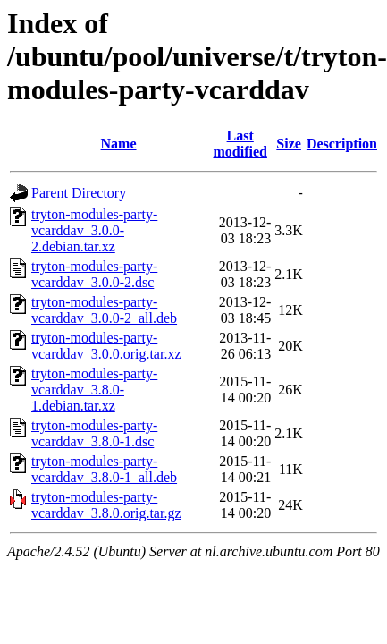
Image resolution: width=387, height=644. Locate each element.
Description (342, 143)
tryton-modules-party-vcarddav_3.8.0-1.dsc (94, 433)
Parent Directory (78, 192)
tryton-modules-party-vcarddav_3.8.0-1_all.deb (104, 469)
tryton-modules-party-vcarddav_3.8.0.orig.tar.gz (106, 505)
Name (119, 143)
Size (288, 143)
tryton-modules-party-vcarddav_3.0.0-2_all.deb (104, 310)
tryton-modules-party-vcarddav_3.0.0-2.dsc (94, 274)
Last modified (239, 143)
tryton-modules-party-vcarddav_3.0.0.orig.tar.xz (106, 345)
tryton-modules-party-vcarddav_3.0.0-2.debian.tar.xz (94, 230)
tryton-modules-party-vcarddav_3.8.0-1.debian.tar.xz (94, 389)
